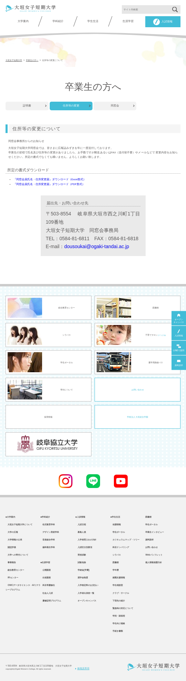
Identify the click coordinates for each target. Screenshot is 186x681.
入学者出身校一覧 (85, 593)
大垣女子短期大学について (19, 524)
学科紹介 (57, 21)
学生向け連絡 (117, 623)
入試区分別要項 (84, 547)
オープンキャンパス (86, 600)
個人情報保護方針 (153, 562)
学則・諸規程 (117, 615)
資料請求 (149, 539)
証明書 (27, 105)
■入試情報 (80, 517)
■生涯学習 (45, 562)
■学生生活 (115, 517)
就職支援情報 (117, 577)
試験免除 (81, 562)
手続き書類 (116, 631)
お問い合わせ (137, 389)
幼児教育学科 (47, 524)
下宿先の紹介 (117, 600)
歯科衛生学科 (47, 547)
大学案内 (23, 21)
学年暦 (114, 570)
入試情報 (163, 22)
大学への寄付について (17, 554)
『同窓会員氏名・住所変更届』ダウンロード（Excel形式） (49, 179)
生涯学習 (128, 21)
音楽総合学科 (47, 539)
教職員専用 (82, 668)
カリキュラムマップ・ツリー (124, 539)
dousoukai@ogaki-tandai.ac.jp (96, 246)
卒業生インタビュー (154, 532)
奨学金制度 (82, 577)
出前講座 (45, 577)
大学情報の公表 (14, 539)
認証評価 (11, 547)
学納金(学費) (82, 570)
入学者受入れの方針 (86, 539)
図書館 (114, 562)
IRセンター (12, 577)
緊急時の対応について (121, 608)
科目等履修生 (47, 585)
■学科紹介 (45, 517)
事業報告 (11, 562)
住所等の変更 (71, 105)
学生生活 (92, 21)
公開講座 (45, 570)
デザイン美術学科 (49, 532)
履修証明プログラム (50, 600)
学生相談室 (116, 585)
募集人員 (81, 532)
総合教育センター (15, 570)
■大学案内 (10, 517)
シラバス (115, 554)
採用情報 (48, 417)
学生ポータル (117, 532)
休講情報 (115, 524)
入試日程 (81, 524)
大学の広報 (12, 532)
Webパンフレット (154, 554)
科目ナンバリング (119, 547)
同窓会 (115, 105)
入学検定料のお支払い (87, 585)
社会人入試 (46, 593)
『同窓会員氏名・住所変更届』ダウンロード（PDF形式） (49, 184)
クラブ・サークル (119, 593)
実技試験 (81, 554)
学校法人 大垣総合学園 (137, 417)
